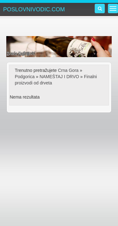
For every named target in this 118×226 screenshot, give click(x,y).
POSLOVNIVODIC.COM (34, 9)
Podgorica (25, 76)
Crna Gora (68, 70)
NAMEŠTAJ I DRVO (59, 76)
